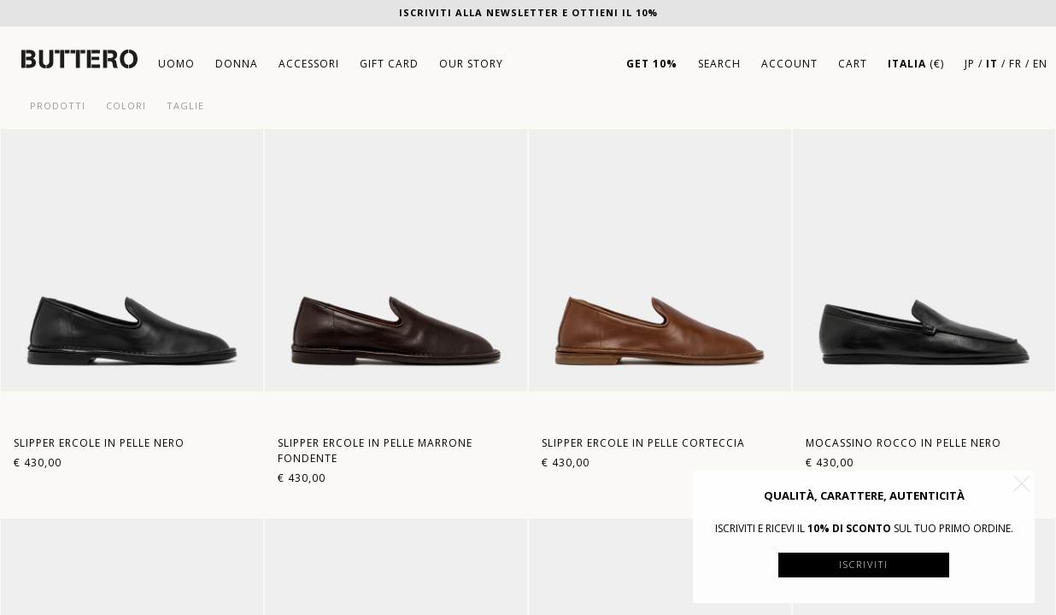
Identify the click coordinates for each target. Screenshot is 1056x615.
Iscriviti (864, 564)
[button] (1022, 483)
